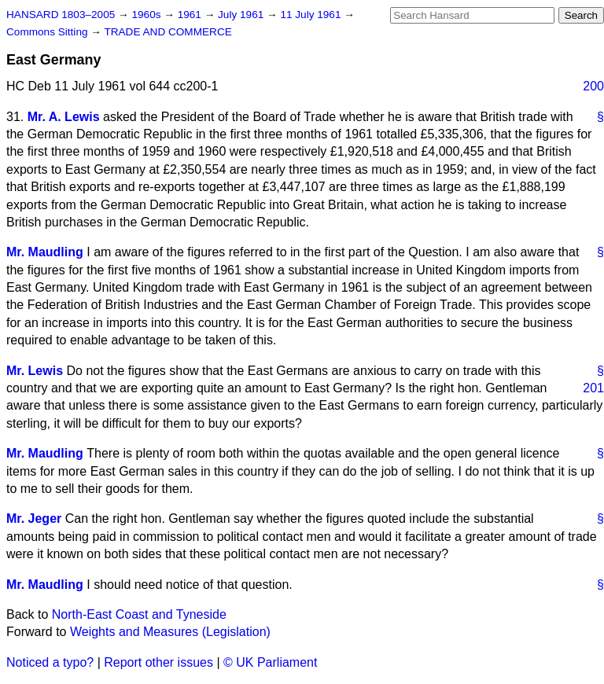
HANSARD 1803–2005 (60, 14)
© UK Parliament (270, 662)
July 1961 (242, 14)
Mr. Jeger (33, 518)
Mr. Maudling (44, 252)
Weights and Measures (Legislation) (170, 631)
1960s (147, 14)
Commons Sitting (48, 32)
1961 (191, 14)
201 (593, 388)
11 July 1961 (312, 14)
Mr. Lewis (34, 370)
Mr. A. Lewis (64, 116)
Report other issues (158, 662)
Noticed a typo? (50, 662)
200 (593, 86)
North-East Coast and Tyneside (139, 614)
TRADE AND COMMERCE (167, 32)
